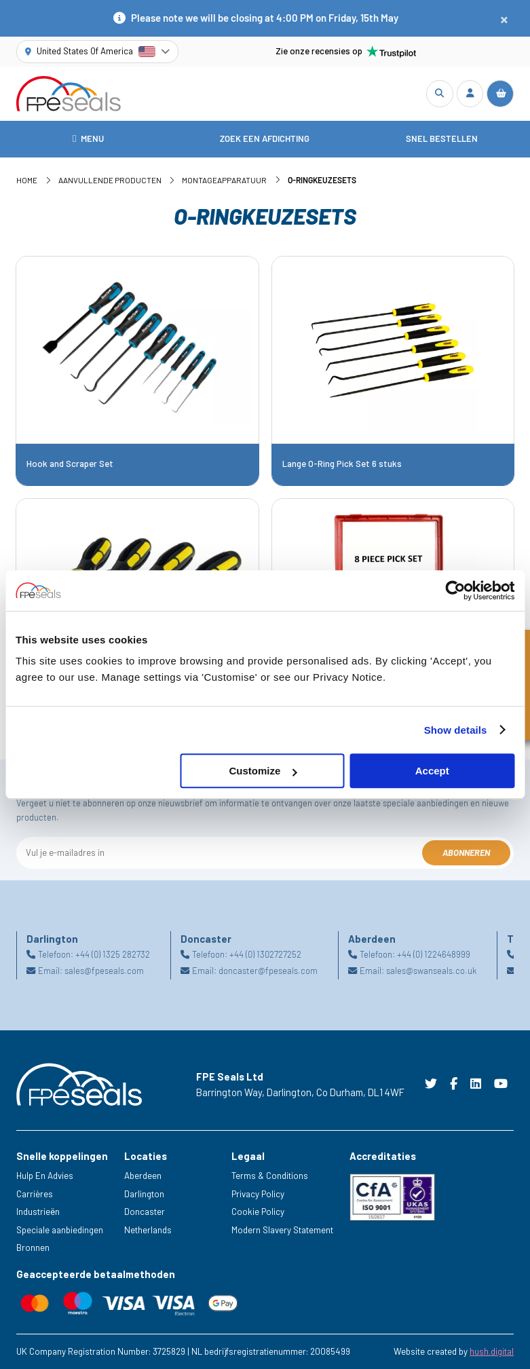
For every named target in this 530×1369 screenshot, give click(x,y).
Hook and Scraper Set (69, 464)
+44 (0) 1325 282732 (112, 955)
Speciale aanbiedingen (59, 1229)
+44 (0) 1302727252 (265, 955)
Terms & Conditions (269, 1175)
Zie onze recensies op (346, 51)
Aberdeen (143, 1175)
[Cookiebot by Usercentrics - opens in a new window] (455, 590)
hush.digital (492, 1351)
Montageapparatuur (224, 180)
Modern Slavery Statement (282, 1229)
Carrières (34, 1193)
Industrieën (38, 1211)
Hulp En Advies (44, 1175)
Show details (455, 730)
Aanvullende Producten (110, 180)
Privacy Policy (257, 1193)
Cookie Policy (257, 1211)
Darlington (144, 1193)
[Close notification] (504, 18)
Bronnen (33, 1247)
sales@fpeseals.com (104, 971)
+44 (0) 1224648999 (433, 955)
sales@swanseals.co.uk (431, 971)
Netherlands (148, 1229)
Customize (263, 770)
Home (26, 180)
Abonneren (466, 852)
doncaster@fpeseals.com (268, 971)
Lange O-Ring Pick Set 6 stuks (342, 464)
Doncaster (144, 1211)
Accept (432, 770)
